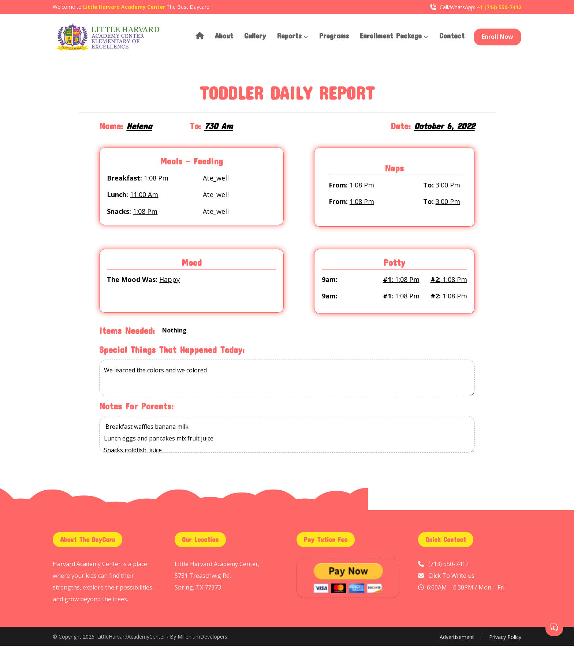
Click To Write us (451, 577)
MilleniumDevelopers (202, 638)
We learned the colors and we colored (286, 379)
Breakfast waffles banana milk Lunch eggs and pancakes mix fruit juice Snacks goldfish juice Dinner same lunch (286, 435)
